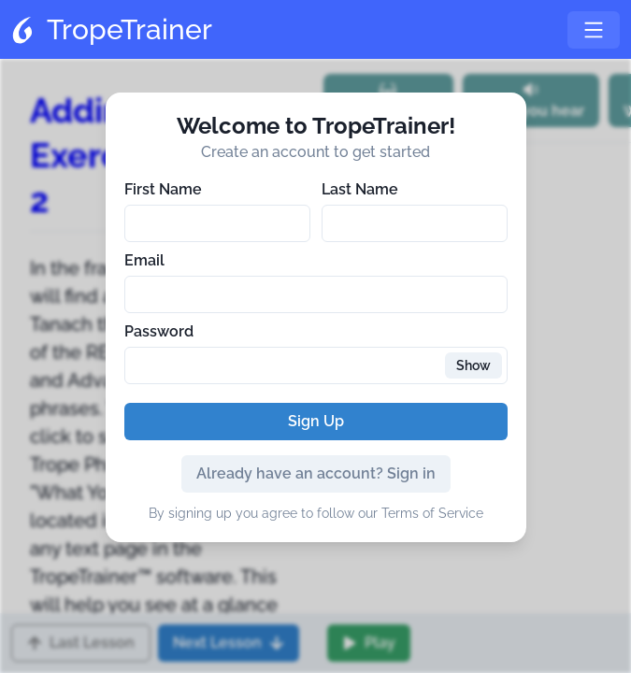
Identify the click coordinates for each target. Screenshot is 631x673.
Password (159, 331)
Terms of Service (432, 513)
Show (473, 365)
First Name (163, 189)
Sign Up (316, 421)
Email (144, 260)
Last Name (360, 189)
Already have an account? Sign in (316, 473)
